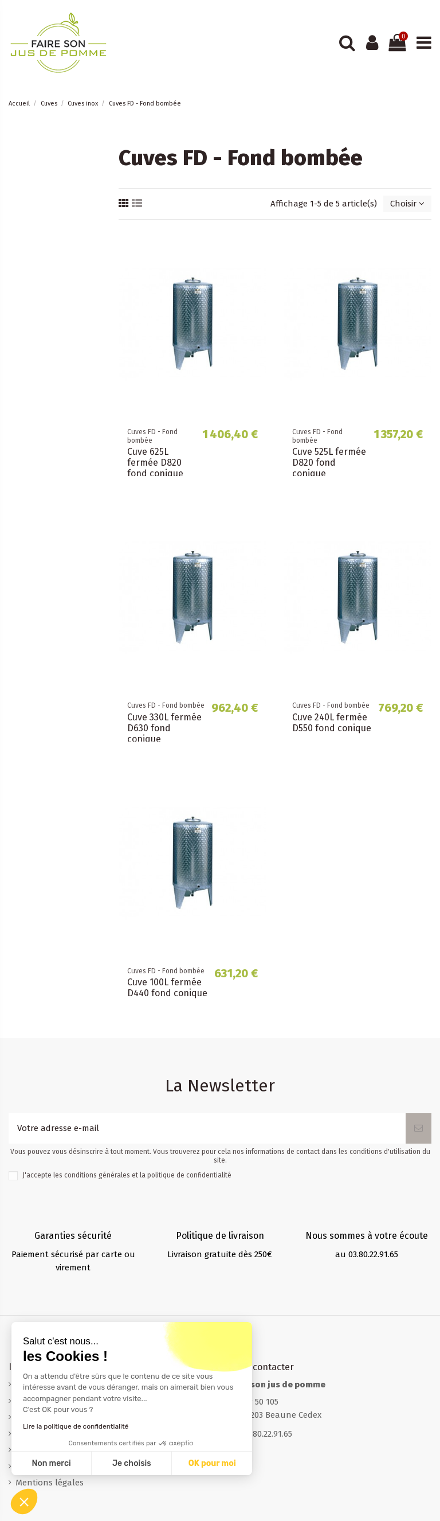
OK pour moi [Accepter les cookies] (120, 1463)
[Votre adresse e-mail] (207, 1128)
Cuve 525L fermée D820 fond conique (329, 462)
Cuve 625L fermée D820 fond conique (155, 462)
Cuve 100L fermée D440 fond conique (167, 988)
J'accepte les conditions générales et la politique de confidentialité (126, 1175)
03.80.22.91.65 (267, 1434)
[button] (24, 1501)
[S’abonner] (418, 1128)
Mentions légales (49, 1482)
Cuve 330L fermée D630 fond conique (164, 728)
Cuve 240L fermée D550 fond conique (331, 723)
